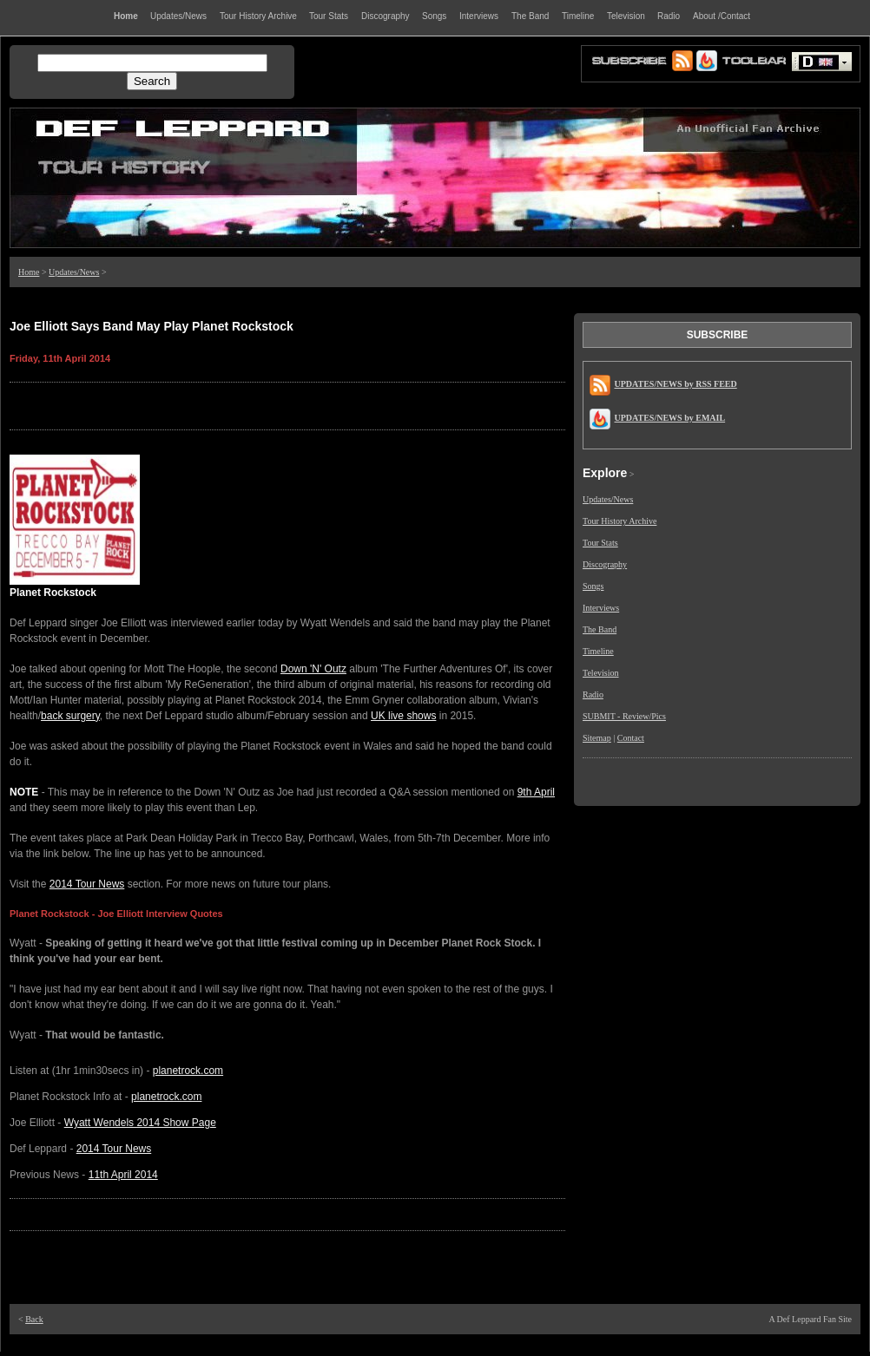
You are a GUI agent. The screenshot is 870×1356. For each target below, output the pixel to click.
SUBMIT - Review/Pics (624, 716)
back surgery (70, 716)
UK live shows (403, 716)
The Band (599, 629)
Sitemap (597, 738)
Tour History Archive (619, 521)
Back (34, 1319)
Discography (605, 564)
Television (601, 673)
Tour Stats (600, 542)
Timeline (598, 651)
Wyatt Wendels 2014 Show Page (140, 1123)
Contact (630, 738)
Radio (593, 694)
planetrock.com (188, 1070)
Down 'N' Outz (313, 669)
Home (28, 272)
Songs (593, 586)
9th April (536, 792)
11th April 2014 (123, 1175)
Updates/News (74, 272)
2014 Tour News (87, 884)
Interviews (601, 607)
